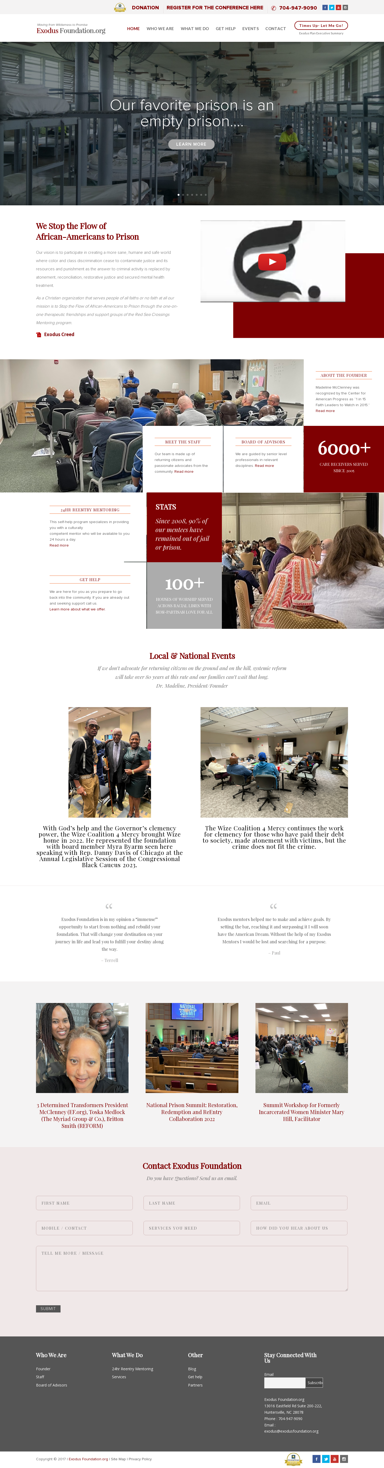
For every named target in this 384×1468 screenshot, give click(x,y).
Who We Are (160, 29)
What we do (195, 29)
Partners (195, 1385)
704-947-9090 (298, 8)
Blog (192, 1368)
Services (119, 1376)
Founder (43, 1368)
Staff (40, 1376)
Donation (145, 7)
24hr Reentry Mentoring (132, 1368)
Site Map (118, 1459)
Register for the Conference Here (215, 7)
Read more (325, 411)
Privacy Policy (140, 1459)
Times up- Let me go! (321, 25)
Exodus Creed (59, 334)
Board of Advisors (51, 1385)
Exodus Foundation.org (88, 1459)
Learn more (191, 153)
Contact (275, 29)
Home (133, 29)
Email (269, 1374)
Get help (226, 29)
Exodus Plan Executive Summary (321, 33)
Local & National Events (192, 655)
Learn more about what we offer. (78, 609)
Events (250, 29)
